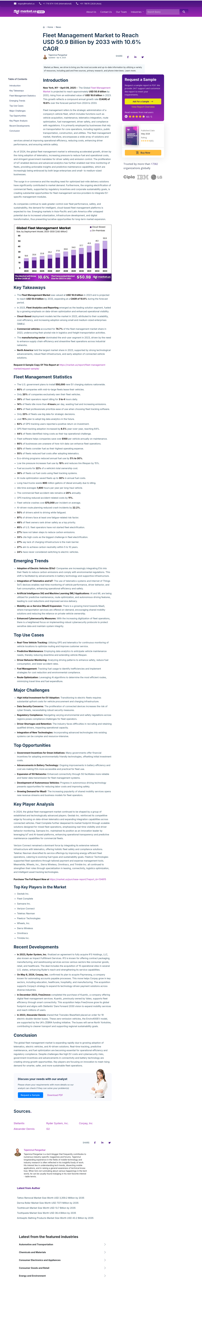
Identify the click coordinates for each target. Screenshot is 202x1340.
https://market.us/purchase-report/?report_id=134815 (78, 879)
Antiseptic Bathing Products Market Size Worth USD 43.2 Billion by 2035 (55, 1218)
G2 (48, 1128)
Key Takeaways (17, 90)
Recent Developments (20, 126)
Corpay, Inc (86, 1123)
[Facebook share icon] (128, 57)
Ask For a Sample (143, 101)
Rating (144, 137)
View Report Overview (143, 106)
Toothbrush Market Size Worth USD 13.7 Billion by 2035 (46, 1207)
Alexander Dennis (24, 1128)
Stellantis (19, 1123)
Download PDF (55, 1095)
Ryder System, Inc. (57, 1123)
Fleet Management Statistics (23, 95)
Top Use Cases (17, 106)
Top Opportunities (18, 115)
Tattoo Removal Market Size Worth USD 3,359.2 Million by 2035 (50, 1197)
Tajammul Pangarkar (57, 55)
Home (50, 27)
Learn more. (130, 70)
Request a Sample (30, 1095)
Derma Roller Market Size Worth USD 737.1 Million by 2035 (48, 1202)
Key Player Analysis (19, 121)
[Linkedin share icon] (135, 57)
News (58, 27)
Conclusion (15, 131)
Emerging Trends (17, 101)
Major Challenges (18, 111)
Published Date (148, 130)
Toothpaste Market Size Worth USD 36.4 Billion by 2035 (46, 1213)
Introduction (15, 85)
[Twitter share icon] (142, 57)
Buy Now (143, 152)
